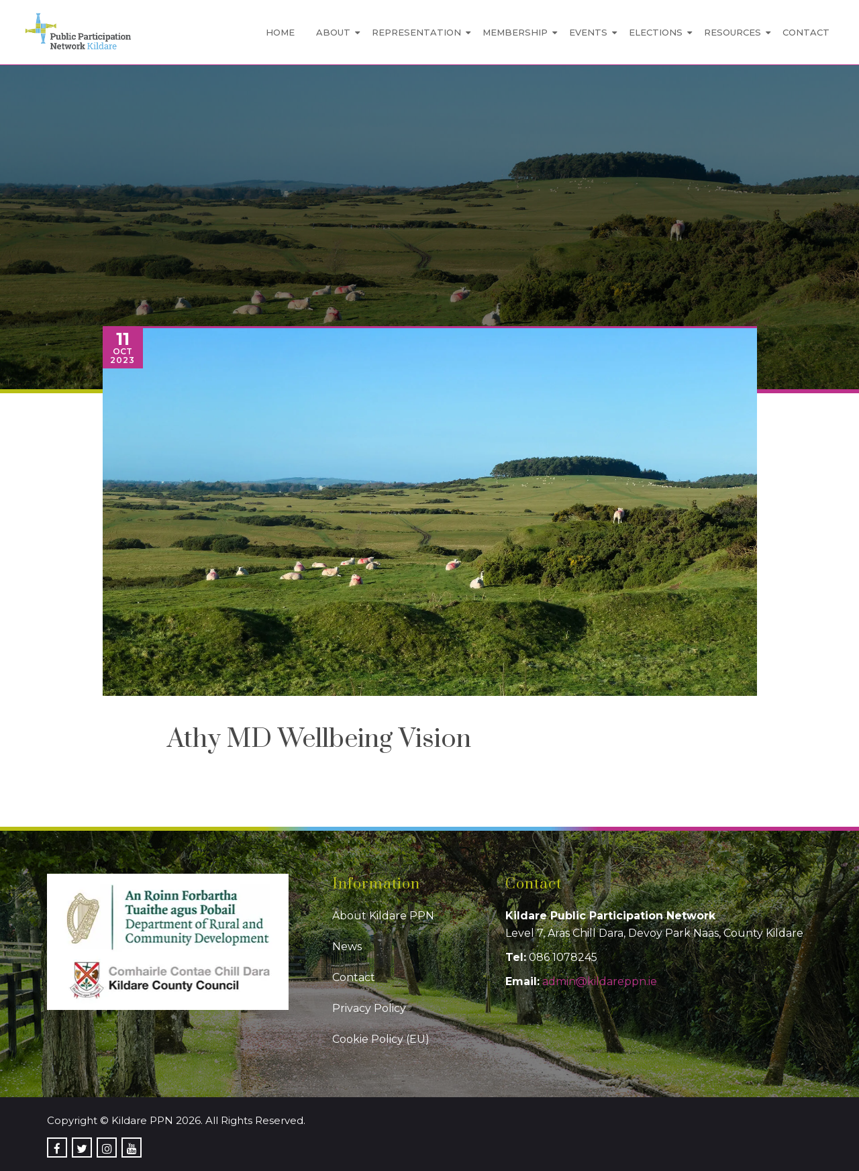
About (333, 32)
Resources (732, 32)
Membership (515, 32)
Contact (805, 32)
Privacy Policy (369, 1008)
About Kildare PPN (383, 915)
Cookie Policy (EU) (381, 1039)
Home (280, 32)
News (347, 946)
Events (588, 32)
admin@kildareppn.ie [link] (599, 981)
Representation (416, 32)
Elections (656, 32)
